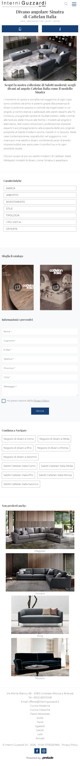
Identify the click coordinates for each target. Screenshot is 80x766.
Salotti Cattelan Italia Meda (57, 466)
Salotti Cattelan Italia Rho (18, 475)
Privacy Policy (41, 400)
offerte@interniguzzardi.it (44, 701)
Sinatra (56, 21)
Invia (40, 411)
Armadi (40, 738)
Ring (40, 636)
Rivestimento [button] (15, 201)
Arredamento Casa (35, 21)
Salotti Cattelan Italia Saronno (20, 484)
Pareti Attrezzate (40, 713)
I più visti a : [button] (14, 222)
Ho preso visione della (28, 400)
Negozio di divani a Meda (54, 438)
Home (22, 21)
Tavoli (40, 722)
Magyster (40, 551)
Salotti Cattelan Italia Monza (55, 475)
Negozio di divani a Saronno (20, 457)
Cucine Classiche (40, 709)
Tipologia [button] (12, 215)
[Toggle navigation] (74, 4)
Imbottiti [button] (12, 195)
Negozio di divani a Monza (52, 447)
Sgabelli (40, 726)
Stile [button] (9, 208)
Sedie (40, 718)
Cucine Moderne (40, 705)
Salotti (48, 21)
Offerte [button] (12, 229)
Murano (40, 678)
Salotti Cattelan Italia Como (19, 466)
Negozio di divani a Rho (17, 447)
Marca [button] (10, 188)
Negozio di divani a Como (18, 438)
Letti (40, 734)
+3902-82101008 (42, 697)
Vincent (40, 593)
